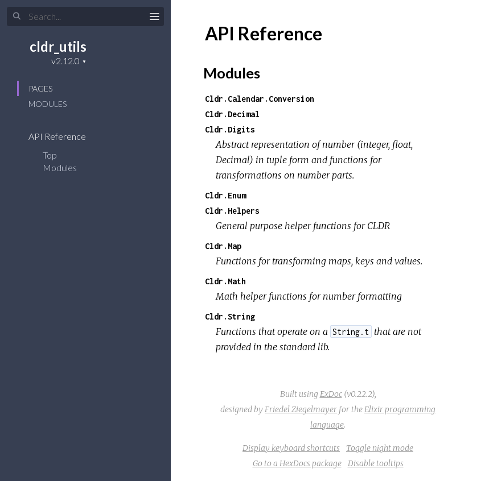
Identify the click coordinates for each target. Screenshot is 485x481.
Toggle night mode (379, 448)
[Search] (85, 16)
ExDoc (331, 394)
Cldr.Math (225, 281)
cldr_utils (58, 46)
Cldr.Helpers (232, 210)
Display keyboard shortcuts (291, 448)
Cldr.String (230, 316)
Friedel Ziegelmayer (301, 409)
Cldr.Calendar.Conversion (259, 98)
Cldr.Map (223, 246)
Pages (40, 88)
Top (50, 155)
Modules (47, 104)
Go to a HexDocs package (297, 463)
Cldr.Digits (230, 129)
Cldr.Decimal (232, 114)
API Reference (64, 136)
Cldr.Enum (225, 195)
